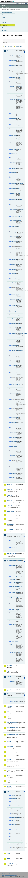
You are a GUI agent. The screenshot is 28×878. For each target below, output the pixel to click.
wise (8, 858)
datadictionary (11, 524)
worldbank (10, 864)
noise (8, 775)
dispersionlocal (13, 157)
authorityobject (13, 128)
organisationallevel (13, 305)
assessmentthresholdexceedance (13, 113)
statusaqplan (13, 446)
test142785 (13, 824)
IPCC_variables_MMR (13, 701)
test (8, 791)
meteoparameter (13, 236)
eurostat (9, 665)
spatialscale (13, 432)
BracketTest (13, 798)
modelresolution (13, 264)
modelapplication (13, 241)
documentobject (13, 168)
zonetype (13, 477)
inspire (9, 741)
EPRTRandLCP (11, 553)
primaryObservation (13, 323)
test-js (12, 820)
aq (8, 50)
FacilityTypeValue (13, 609)
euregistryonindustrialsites (11, 560)
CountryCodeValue (13, 592)
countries (13, 681)
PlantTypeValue (13, 641)
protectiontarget (13, 345)
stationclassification (13, 441)
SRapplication (13, 437)
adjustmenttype (13, 60)
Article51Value (13, 565)
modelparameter (13, 259)
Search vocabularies (8, 46)
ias (8, 711)
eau (12, 805)
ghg (8, 693)
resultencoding (13, 365)
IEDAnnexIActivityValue (13, 612)
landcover (10, 746)
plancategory (13, 311)
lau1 (8, 752)
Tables (3, 17)
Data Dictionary (12, 9)
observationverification (13, 299)
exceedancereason (13, 193)
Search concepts (19, 46)
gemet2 (9, 689)
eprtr (8, 535)
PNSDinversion (13, 314)
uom (8, 853)
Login (17, 3)
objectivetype (13, 282)
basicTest (13, 795)
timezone (13, 467)
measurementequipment (13, 216)
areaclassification (13, 94)
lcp (8, 765)
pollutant (13, 318)
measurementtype (13, 226)
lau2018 (9, 759)
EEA (8, 1)
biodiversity (10, 511)
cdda (8, 515)
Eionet (7, 9)
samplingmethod (13, 388)
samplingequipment (13, 384)
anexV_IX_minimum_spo (13, 86)
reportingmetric (13, 360)
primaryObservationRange (13, 327)
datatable (13, 153)
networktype (13, 278)
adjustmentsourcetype (13, 55)
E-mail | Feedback (6, 873)
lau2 (8, 755)
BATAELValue (13, 579)
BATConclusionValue (13, 582)
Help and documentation (7, 12)
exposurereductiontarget (13, 199)
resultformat (13, 372)
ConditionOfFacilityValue (13, 586)
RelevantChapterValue (13, 652)
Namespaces (5, 30)
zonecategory (13, 473)
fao (8, 671)
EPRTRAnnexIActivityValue (13, 604)
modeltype (13, 269)
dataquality (10, 529)
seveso (9, 786)
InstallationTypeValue (13, 620)
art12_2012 (10, 484)
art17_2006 (10, 495)
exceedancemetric (13, 188)
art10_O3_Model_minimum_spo (13, 99)
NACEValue (13, 624)
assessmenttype (13, 118)
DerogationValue (13, 597)
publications (10, 781)
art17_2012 (10, 500)
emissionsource (13, 172)
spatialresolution (13, 427)
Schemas (4, 22)
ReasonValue (13, 644)
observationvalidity (13, 294)
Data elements (5, 20)
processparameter (13, 340)
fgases (9, 676)
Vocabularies (5, 25)
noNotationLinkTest (13, 817)
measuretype (13, 232)
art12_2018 (10, 489)
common (9, 518)
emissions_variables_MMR (13, 698)
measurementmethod (13, 220)
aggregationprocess (13, 77)
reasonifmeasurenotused (13, 350)
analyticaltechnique (13, 82)
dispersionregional (13, 162)
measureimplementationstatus (13, 209)
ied (8, 717)
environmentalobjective (13, 177)
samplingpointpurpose (13, 393)
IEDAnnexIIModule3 (11, 727)
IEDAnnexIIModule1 (11, 722)
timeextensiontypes (13, 450)
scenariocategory (13, 417)
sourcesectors (13, 422)
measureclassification (13, 204)
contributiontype (13, 149)
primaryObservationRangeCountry (13, 333)
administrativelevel (13, 65)
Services (4, 27)
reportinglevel (13, 355)
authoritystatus (13, 135)
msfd (8, 770)
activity (12, 540)
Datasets (4, 14)
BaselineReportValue (13, 576)
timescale (13, 455)
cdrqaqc (13, 142)
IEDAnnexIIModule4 (11, 734)
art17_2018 (10, 505)
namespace (13, 273)
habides (9, 706)
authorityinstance (13, 124)
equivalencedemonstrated (13, 183)
